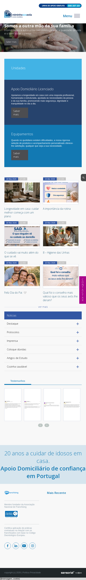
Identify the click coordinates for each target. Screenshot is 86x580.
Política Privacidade (32, 572)
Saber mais (70, 41)
